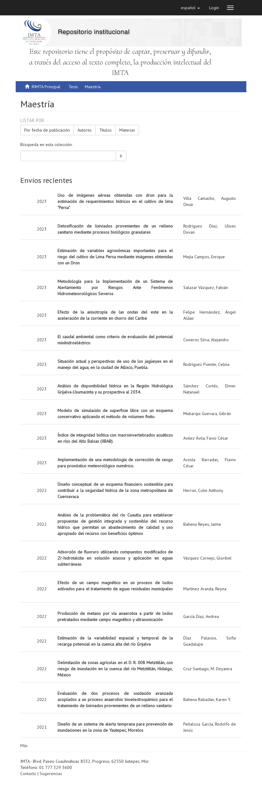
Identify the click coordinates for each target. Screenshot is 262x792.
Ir (121, 156)
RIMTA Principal (46, 86)
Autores (84, 130)
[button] (190, 7)
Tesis (73, 86)
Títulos (105, 130)
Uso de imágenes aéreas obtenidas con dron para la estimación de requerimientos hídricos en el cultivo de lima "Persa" (115, 201)
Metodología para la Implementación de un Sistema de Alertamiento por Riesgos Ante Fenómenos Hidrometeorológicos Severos (115, 287)
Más (24, 745)
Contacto (28, 773)
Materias (127, 130)
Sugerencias (51, 773)
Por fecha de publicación (47, 130)
